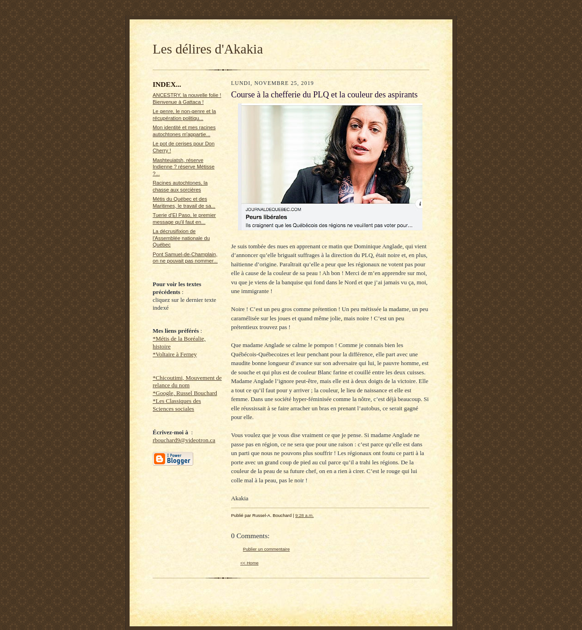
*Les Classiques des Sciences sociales (177, 404)
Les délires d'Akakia (208, 49)
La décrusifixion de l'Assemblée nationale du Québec (181, 237)
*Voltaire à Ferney (175, 354)
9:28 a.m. (304, 515)
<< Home (249, 562)
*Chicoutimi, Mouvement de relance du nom (187, 381)
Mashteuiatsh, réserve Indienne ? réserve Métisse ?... (183, 166)
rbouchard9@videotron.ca (184, 440)
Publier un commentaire (266, 549)
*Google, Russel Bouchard (185, 393)
